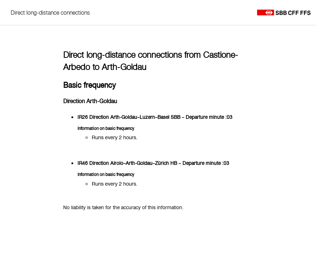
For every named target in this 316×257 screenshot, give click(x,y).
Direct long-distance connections (50, 12)
